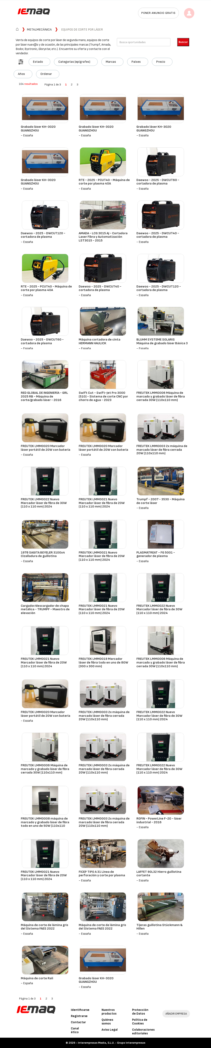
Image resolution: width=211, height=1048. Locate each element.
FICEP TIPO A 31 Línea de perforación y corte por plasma (102, 874)
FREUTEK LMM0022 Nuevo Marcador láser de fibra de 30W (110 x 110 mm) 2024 (44, 503)
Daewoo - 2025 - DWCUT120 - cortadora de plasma (43, 235)
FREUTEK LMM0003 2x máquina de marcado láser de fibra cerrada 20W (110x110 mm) (161, 449)
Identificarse (80, 1010)
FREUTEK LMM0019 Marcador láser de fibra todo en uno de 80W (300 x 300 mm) (103, 662)
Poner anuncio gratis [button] (158, 13)
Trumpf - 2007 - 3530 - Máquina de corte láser (160, 501)
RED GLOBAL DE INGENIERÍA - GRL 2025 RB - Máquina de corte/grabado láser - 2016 (44, 396)
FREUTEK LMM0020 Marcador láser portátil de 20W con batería (45, 448)
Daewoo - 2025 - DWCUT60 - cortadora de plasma (157, 182)
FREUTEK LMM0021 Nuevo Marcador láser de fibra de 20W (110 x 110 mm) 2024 (102, 503)
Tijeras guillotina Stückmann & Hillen (159, 927)
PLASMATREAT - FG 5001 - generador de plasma (155, 554)
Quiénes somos (107, 1022)
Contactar (78, 1022)
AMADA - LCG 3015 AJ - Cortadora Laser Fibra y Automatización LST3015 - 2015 (103, 236)
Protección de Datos (140, 1012)
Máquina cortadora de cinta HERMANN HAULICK (99, 341)
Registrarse (79, 1016)
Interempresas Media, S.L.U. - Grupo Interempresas (111, 1042)
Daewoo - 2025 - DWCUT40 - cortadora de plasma (157, 235)
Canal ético (75, 1030)
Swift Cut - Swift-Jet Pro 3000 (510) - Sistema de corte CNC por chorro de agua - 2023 (103, 396)
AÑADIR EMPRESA (176, 1013)
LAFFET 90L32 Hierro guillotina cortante (158, 874)
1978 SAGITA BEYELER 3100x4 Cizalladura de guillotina (43, 554)
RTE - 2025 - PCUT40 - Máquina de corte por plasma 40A (104, 182)
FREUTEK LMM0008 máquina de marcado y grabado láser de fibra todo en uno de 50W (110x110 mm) (45, 824)
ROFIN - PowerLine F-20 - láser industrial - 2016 (159, 820)
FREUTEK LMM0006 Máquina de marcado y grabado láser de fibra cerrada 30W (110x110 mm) (160, 396)
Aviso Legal (110, 1030)
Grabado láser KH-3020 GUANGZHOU (38, 128)
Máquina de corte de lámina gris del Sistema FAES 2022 (44, 927)
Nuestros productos (109, 1012)
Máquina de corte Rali (37, 978)
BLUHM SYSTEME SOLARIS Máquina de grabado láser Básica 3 (162, 341)
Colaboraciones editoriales (143, 1031)
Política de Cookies (139, 1022)
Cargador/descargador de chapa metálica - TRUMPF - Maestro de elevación (45, 609)
